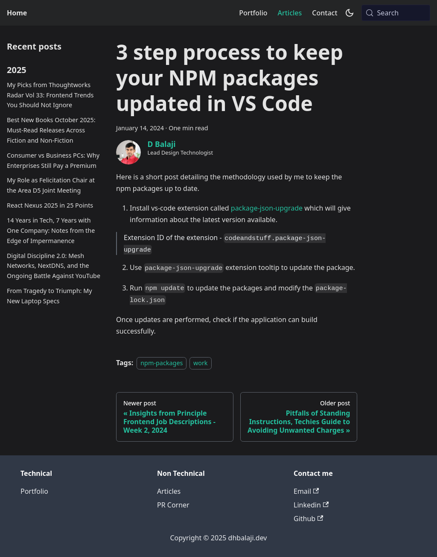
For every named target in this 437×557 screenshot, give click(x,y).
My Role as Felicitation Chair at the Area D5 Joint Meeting (51, 185)
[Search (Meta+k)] (395, 13)
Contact (324, 13)
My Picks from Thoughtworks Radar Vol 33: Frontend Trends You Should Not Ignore (50, 95)
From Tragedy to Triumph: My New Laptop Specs (49, 296)
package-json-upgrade (267, 208)
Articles (289, 13)
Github (308, 518)
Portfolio (253, 13)
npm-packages (161, 363)
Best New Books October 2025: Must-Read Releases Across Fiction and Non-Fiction (51, 130)
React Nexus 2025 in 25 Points (50, 205)
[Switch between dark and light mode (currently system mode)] (349, 13)
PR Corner (173, 505)
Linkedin (311, 505)
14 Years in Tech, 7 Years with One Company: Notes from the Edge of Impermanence (51, 230)
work (200, 363)
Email (306, 491)
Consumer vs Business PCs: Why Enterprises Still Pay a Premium (53, 160)
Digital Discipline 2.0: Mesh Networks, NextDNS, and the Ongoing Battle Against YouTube (53, 266)
